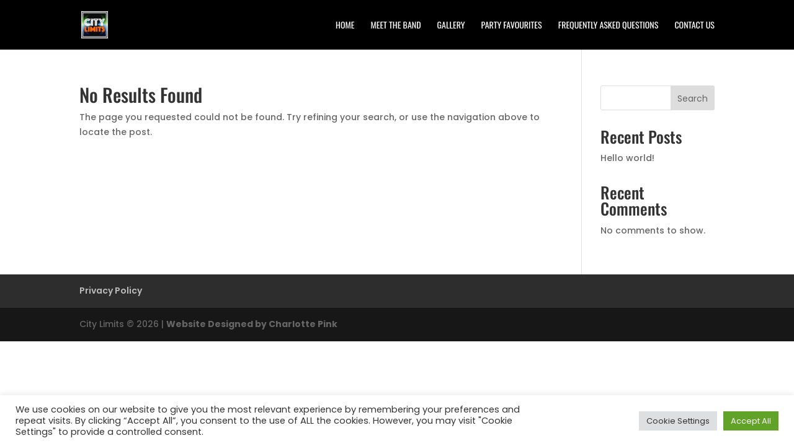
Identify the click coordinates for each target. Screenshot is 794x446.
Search (692, 98)
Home (345, 25)
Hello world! (627, 158)
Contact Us (694, 25)
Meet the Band (395, 25)
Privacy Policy (110, 290)
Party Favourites (511, 25)
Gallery (451, 25)
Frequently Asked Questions (608, 25)
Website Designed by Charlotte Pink (251, 324)
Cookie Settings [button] (678, 421)
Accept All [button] (751, 421)
